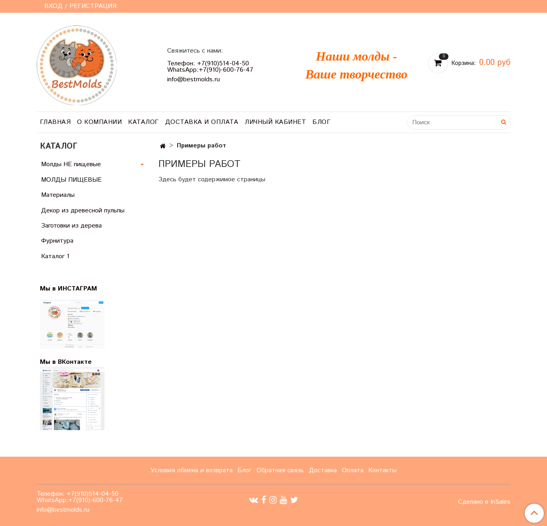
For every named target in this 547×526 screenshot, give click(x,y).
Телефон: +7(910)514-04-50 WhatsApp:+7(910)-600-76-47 (210, 67)
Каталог (143, 122)
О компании (99, 122)
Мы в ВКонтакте (66, 362)
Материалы (58, 195)
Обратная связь (280, 470)
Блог (321, 122)
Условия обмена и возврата (191, 470)
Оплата (352, 470)
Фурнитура (57, 240)
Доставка (323, 470)
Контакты (382, 470)
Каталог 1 (55, 256)
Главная (55, 122)
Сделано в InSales (484, 502)
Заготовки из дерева (71, 225)
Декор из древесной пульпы (82, 210)
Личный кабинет (275, 122)
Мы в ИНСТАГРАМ (73, 288)
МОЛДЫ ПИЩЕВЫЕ (71, 179)
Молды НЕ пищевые (71, 164)
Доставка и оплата (202, 122)
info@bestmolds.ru (193, 79)
